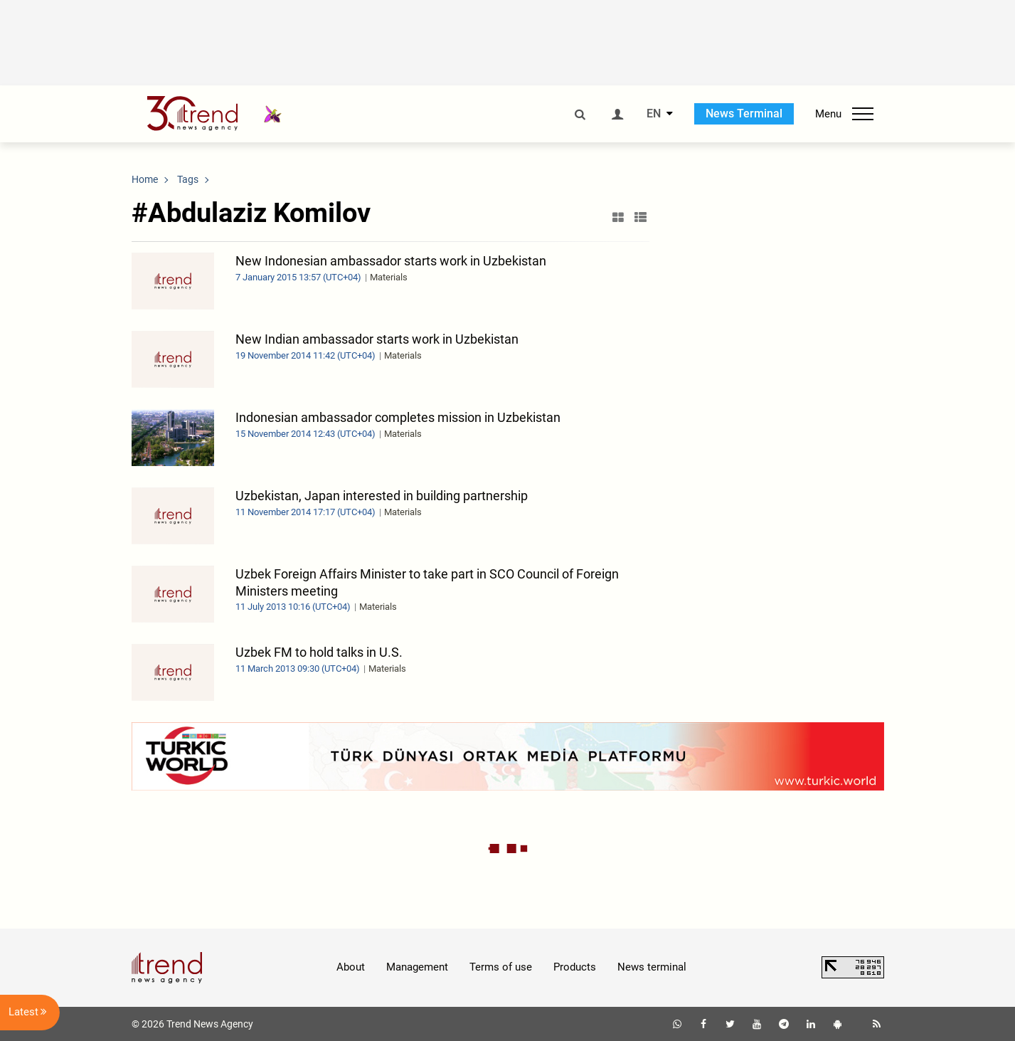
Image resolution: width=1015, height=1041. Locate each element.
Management (417, 967)
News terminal (651, 967)
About (350, 967)
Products (574, 967)
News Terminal (744, 113)
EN (654, 114)
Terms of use (500, 967)
